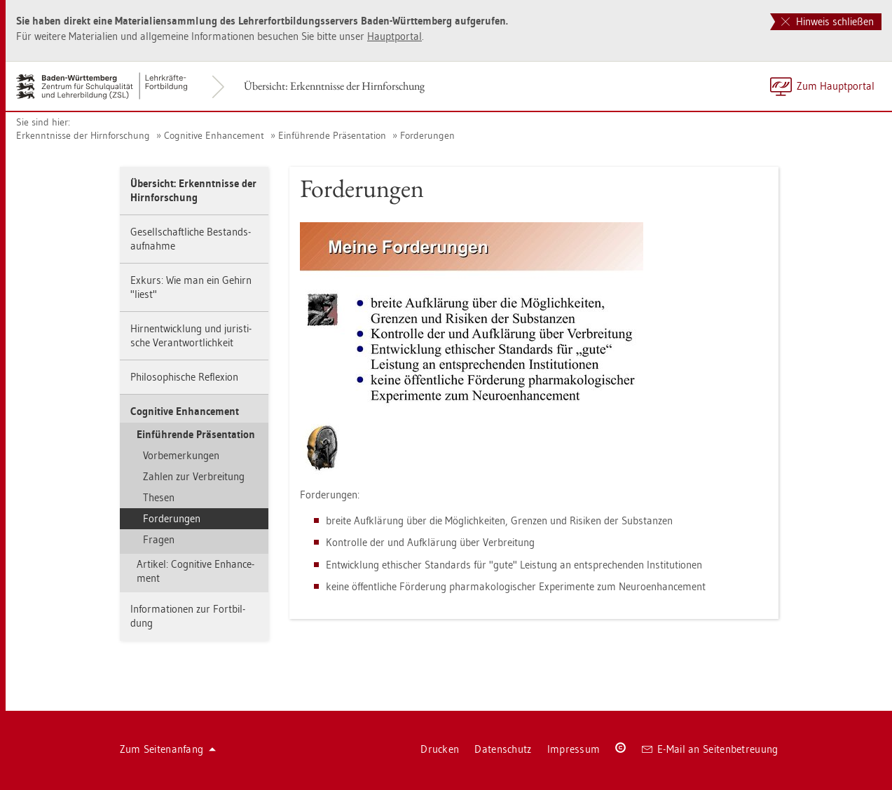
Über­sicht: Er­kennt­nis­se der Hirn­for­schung (334, 86)
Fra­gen (158, 539)
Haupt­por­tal (394, 36)
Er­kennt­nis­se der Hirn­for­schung (83, 135)
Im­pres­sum (574, 749)
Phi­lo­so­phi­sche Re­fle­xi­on (184, 376)
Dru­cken (439, 749)
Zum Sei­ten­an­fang (168, 749)
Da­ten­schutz (502, 749)
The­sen (158, 497)
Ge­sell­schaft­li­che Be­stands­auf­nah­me (190, 238)
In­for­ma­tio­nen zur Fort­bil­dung (187, 615)
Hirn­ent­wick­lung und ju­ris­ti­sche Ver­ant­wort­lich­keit (191, 335)
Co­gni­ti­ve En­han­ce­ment (214, 135)
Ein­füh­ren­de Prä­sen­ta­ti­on (332, 135)
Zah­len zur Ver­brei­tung (194, 476)
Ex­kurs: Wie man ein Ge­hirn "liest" (191, 287)
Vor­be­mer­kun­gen (181, 455)
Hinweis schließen (827, 21)
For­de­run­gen (427, 135)
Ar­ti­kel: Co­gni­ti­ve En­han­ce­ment (195, 571)
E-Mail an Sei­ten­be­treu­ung (710, 749)
